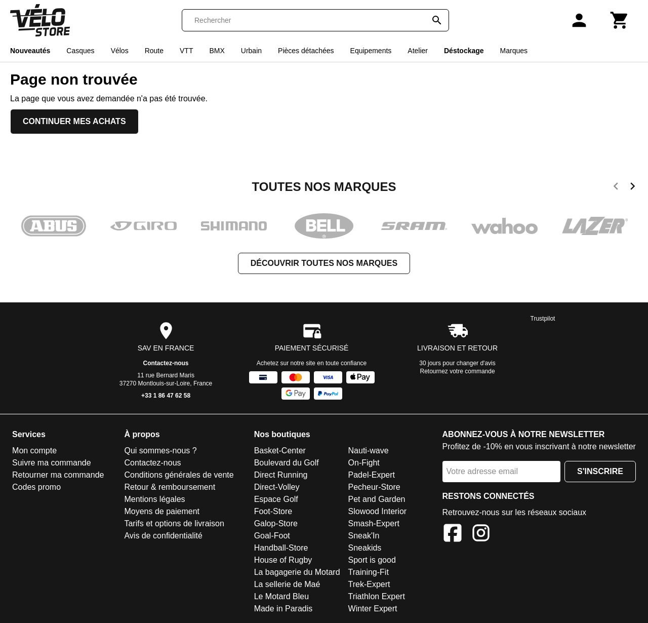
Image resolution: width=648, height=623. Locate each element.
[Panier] (620, 20)
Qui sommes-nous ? (160, 450)
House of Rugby (283, 560)
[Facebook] (452, 535)
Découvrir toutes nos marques (324, 263)
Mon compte (34, 450)
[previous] (616, 188)
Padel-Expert (371, 475)
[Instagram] (481, 535)
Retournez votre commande (457, 371)
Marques (514, 51)
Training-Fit (368, 572)
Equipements (371, 51)
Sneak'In (364, 535)
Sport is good (372, 560)
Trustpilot (543, 318)
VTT (186, 51)
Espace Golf (276, 499)
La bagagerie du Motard (297, 572)
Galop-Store (276, 523)
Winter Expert (372, 608)
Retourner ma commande (58, 475)
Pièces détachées (306, 51)
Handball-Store (281, 547)
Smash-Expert (373, 523)
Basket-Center (280, 450)
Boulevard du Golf (286, 462)
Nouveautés (30, 51)
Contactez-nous (166, 363)
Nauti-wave (368, 450)
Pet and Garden (377, 499)
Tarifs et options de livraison (174, 523)
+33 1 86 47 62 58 (165, 395)
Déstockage (464, 51)
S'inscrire (600, 471)
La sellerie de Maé (287, 584)
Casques (80, 51)
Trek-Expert (369, 584)
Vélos (120, 51)
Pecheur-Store (374, 487)
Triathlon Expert (376, 596)
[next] (632, 188)
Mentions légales (154, 499)
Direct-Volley (277, 487)
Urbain (251, 51)
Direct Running (281, 475)
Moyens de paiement (161, 511)
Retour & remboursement (169, 487)
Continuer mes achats (74, 121)
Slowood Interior (377, 511)
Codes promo (36, 487)
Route (154, 51)
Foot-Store (273, 511)
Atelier (418, 51)
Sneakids (365, 547)
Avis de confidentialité (163, 535)
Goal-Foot (272, 535)
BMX (216, 51)
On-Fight (364, 462)
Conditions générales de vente (178, 475)
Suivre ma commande (51, 462)
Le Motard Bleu (281, 596)
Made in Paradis (283, 608)
